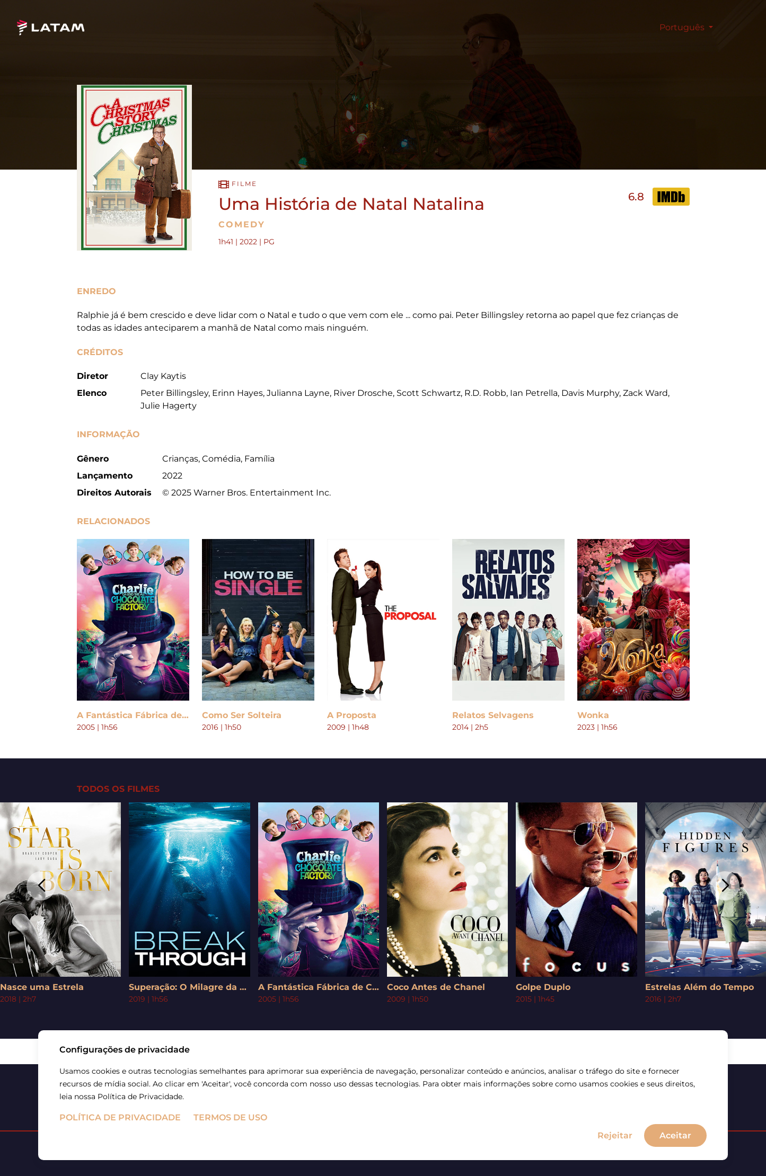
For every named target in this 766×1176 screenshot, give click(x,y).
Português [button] (683, 27)
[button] (41, 885)
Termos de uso (230, 1117)
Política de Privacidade (120, 1117)
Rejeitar (614, 1135)
